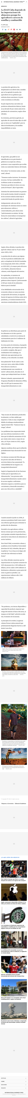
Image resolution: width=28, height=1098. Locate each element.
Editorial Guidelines (20, 803)
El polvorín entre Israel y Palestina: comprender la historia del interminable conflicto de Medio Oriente (14, 1022)
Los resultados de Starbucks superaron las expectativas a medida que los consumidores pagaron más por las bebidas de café (13, 927)
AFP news (5, 24)
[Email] (17, 29)
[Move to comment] (20, 29)
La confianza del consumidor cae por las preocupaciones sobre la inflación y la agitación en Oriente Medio (14, 951)
